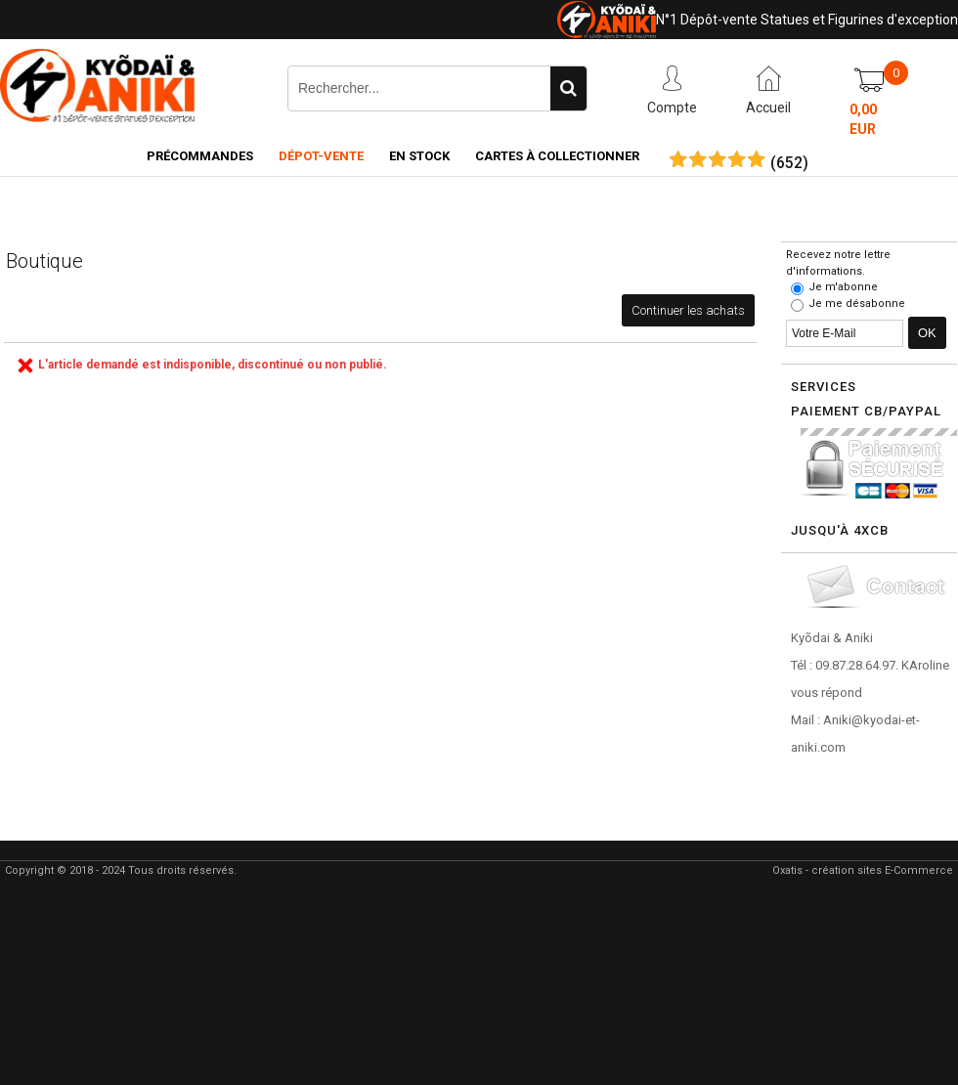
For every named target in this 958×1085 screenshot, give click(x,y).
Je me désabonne (856, 303)
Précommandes (200, 156)
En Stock (419, 156)
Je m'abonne (843, 287)
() (789, 163)
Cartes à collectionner (557, 156)
